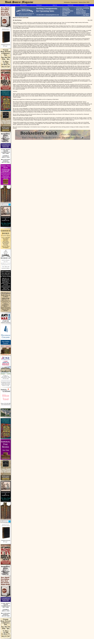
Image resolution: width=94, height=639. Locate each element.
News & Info (70, 5)
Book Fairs (7, 5)
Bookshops (39, 5)
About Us (55, 5)
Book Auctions (23, 5)
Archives (86, 5)
